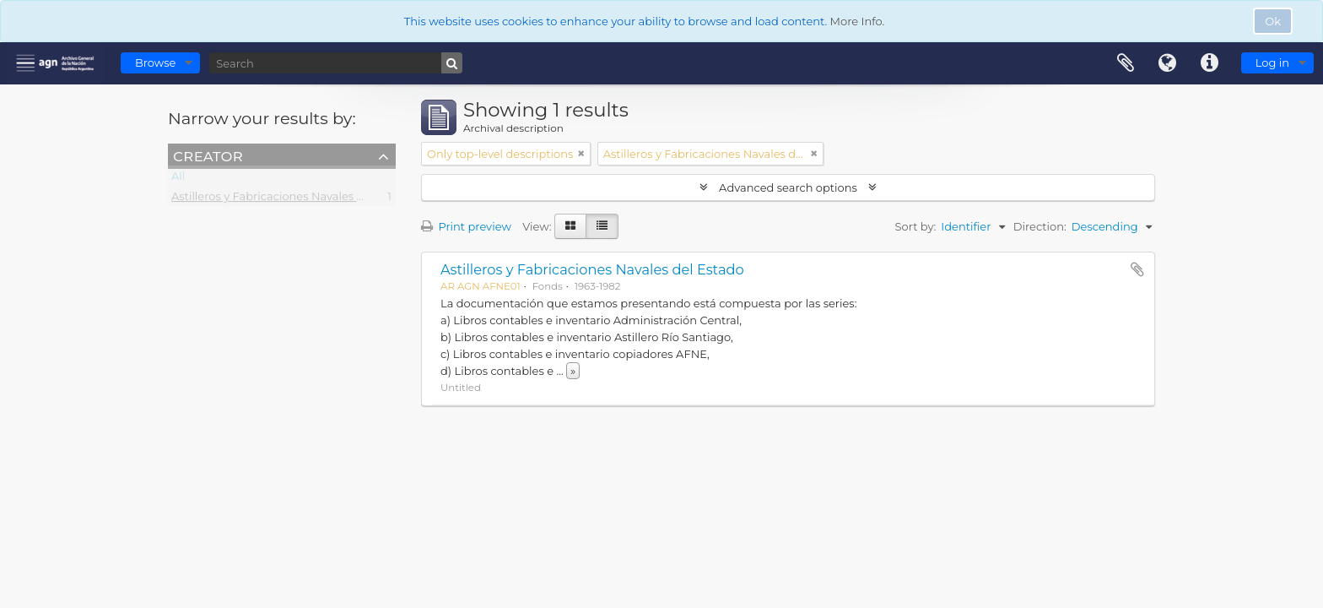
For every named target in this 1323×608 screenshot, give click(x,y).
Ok (1273, 21)
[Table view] (602, 226)
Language (1168, 63)
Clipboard (1125, 63)
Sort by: (916, 226)
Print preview (466, 226)
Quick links (1210, 63)
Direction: (1039, 226)
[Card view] (570, 226)
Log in (1272, 62)
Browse (155, 62)
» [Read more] (572, 370)
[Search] (335, 62)
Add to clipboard (1137, 269)
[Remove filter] (581, 153)
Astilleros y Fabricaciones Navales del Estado (292, 199)
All (178, 179)
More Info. (857, 21)
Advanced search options (788, 187)
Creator (208, 155)
